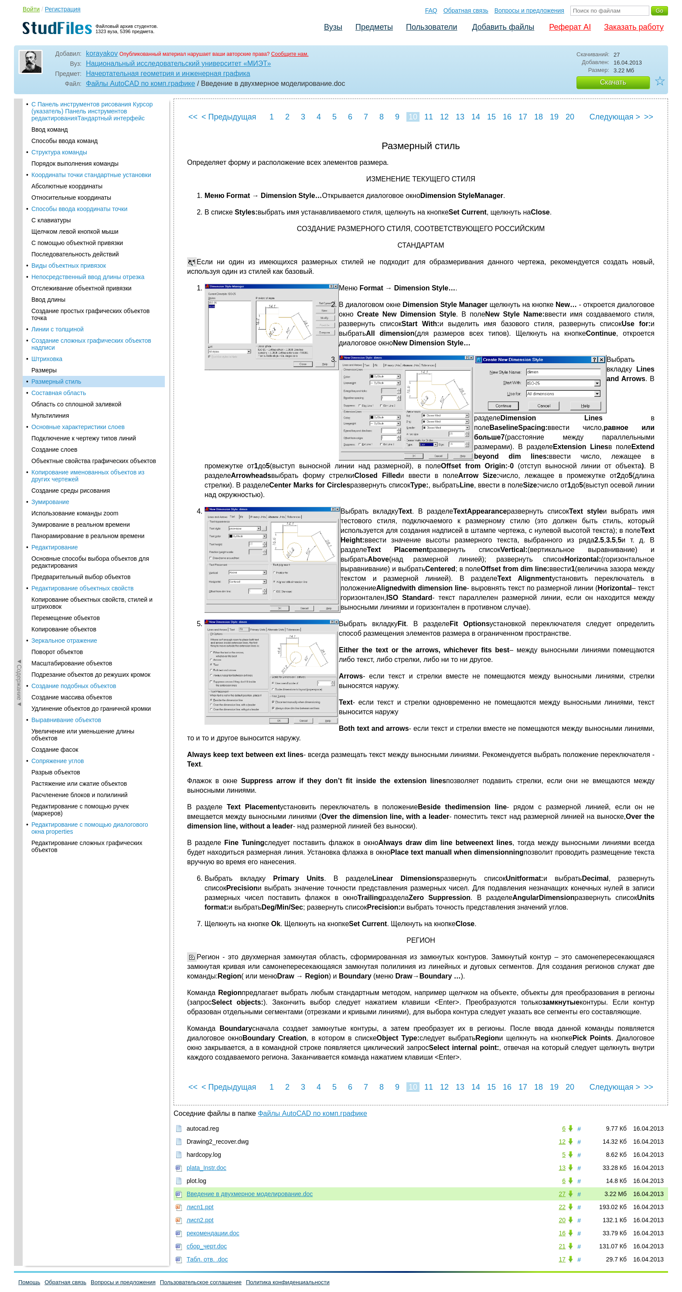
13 (460, 116)
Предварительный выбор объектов (80, 312)
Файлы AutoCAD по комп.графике (140, 83)
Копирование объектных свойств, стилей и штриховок (92, 339)
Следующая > (615, 116)
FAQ (431, 10)
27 (562, 1193)
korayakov (102, 53)
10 (413, 116)
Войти (31, 9)
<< (193, 116)
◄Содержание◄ (19, 251)
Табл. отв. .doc (207, 1259)
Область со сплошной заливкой (76, 139)
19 (554, 116)
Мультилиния (50, 151)
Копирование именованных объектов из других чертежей (87, 211)
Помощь (29, 1282)
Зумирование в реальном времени (80, 260)
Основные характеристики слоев (78, 162)
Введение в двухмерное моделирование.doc (250, 1193)
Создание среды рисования (70, 226)
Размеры (44, 105)
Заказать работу (634, 27)
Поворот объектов (57, 387)
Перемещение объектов (65, 353)
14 (475, 116)
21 (562, 1246)
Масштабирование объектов (71, 398)
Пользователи (431, 27)
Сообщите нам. (290, 54)
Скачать (613, 82)
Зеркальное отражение (64, 376)
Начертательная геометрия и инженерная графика (168, 73)
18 (538, 116)
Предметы (374, 27)
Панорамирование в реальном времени (87, 271)
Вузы (333, 27)
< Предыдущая (228, 116)
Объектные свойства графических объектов (93, 196)
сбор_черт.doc (207, 1246)
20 (570, 116)
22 (562, 1206)
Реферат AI (570, 27)
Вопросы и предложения (529, 10)
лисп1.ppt (200, 1206)
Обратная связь (465, 10)
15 (491, 116)
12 (444, 116)
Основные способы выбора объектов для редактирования (90, 298)
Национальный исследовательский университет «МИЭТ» (178, 63)
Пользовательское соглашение (201, 1282)
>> (648, 116)
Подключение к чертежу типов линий (83, 173)
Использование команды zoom (75, 248)
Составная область (58, 128)
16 (507, 116)
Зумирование (50, 237)
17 (522, 116)
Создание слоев (54, 185)
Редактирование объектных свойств (82, 323)
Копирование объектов (63, 364)
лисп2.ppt (200, 1220)
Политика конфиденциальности (288, 1282)
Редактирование (54, 283)
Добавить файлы (503, 27)
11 (428, 116)
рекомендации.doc (213, 1233)
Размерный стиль (56, 117)
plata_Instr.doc (206, 1167)
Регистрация (63, 9)
